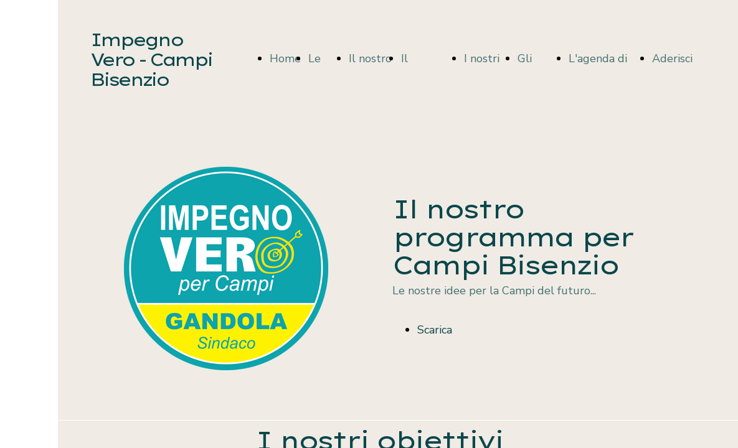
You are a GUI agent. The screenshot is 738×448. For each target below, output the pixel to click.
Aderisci (672, 58)
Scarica (434, 329)
